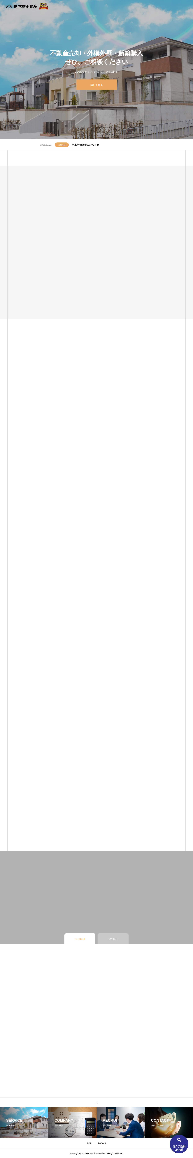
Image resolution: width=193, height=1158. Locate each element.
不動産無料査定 (95, 6)
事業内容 (114, 6)
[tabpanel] (96, 69)
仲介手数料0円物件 (179, 1148)
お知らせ (129, 6)
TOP (89, 1143)
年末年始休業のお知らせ (85, 144)
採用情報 (158, 6)
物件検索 (77, 6)
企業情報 (143, 6)
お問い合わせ (175, 6)
